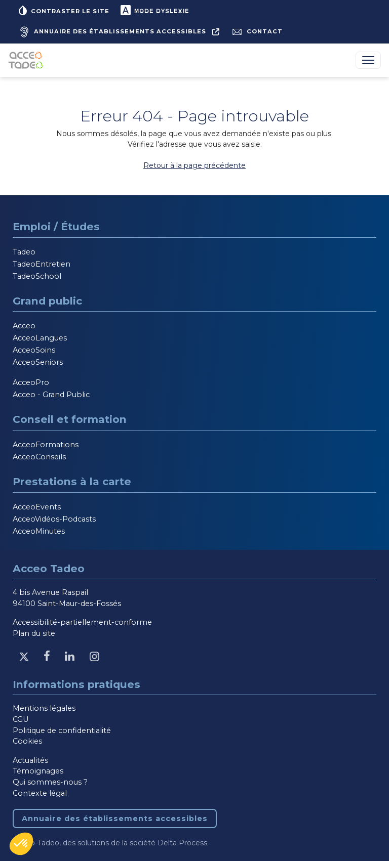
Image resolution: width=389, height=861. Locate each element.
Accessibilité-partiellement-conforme (82, 622)
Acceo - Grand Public (51, 394)
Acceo (24, 325)
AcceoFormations (46, 444)
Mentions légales (44, 708)
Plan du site (34, 633)
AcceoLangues (40, 337)
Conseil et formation (70, 419)
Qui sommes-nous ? (50, 782)
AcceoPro (31, 382)
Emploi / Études (56, 226)
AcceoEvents (37, 506)
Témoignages (38, 771)
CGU (20, 719)
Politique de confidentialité (62, 730)
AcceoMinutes (39, 531)
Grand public (47, 300)
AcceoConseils (39, 456)
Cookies (27, 741)
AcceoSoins (34, 350)
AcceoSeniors (38, 362)
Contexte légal (40, 793)
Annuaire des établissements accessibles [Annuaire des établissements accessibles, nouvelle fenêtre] (115, 818)
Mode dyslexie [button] (154, 10)
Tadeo (24, 251)
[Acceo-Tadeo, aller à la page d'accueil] (27, 60)
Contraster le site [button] (63, 10)
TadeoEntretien (41, 264)
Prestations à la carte (72, 481)
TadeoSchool (37, 276)
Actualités (30, 760)
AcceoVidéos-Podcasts (54, 519)
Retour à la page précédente (194, 165)
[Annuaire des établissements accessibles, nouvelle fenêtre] (118, 32)
